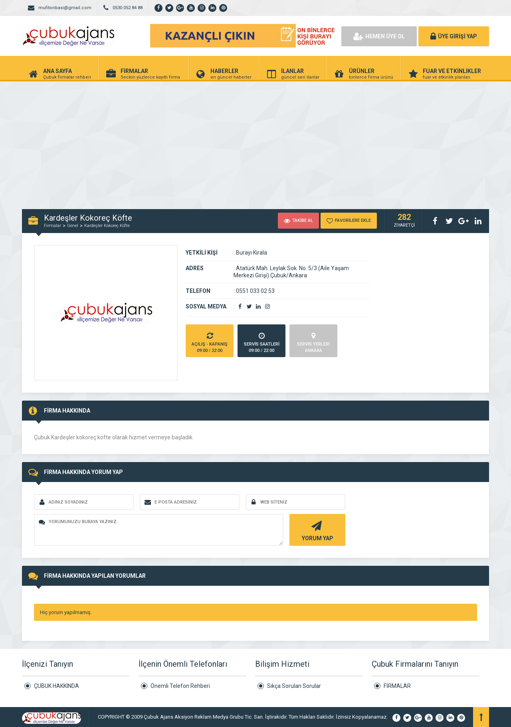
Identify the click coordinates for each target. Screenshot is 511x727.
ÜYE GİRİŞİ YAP (453, 36)
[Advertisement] (255, 141)
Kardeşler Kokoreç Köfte (107, 225)
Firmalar (52, 225)
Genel (72, 225)
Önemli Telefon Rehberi (180, 686)
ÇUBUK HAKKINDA (56, 686)
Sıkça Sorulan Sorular (294, 686)
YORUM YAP (316, 530)
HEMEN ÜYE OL (379, 36)
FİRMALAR (397, 686)
